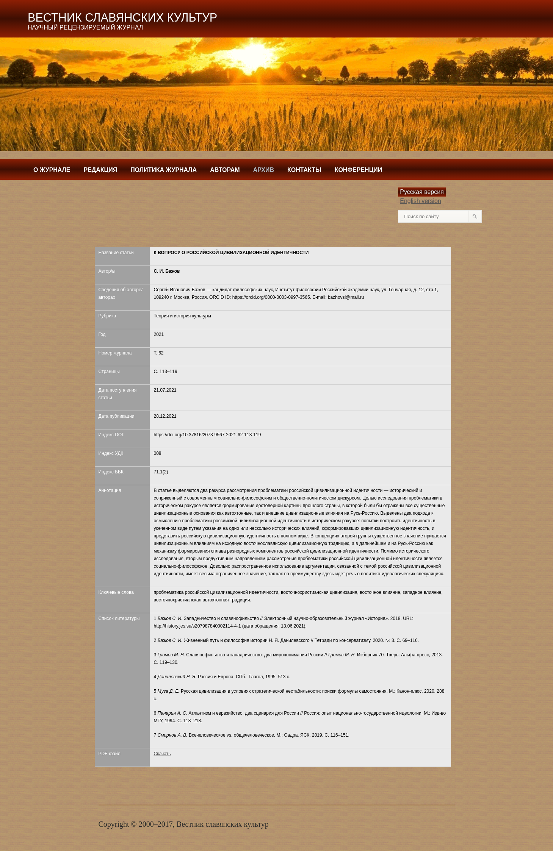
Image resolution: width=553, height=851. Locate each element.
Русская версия (422, 192)
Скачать (162, 753)
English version (420, 201)
